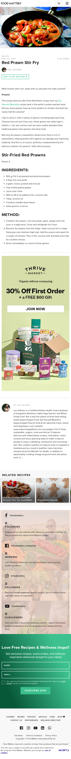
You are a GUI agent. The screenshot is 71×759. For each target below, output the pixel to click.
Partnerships (31, 720)
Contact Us (16, 720)
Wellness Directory (51, 720)
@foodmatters (16, 515)
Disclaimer (18, 735)
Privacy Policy (51, 735)
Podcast (31, 717)
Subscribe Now (35, 690)
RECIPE (5, 56)
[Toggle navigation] (67, 3)
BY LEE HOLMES (22, 405)
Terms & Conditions (34, 735)
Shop (61, 717)
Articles (43, 717)
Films (52, 717)
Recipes (21, 717)
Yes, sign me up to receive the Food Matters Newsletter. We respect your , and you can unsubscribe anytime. (35, 682)
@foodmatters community (23, 546)
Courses (10, 717)
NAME (7, 665)
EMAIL (7, 675)
